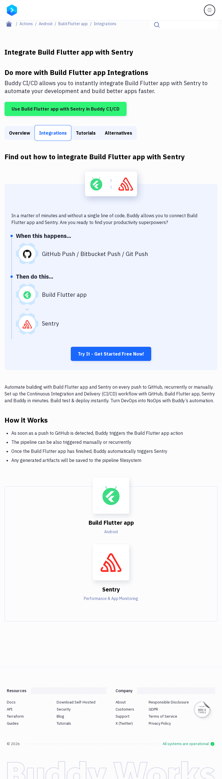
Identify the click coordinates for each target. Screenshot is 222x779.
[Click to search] (210, 24)
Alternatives (118, 133)
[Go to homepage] (12, 9)
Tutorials (86, 133)
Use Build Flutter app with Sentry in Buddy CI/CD (65, 109)
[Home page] (12, 23)
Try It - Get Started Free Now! (111, 354)
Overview (19, 133)
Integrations (53, 133)
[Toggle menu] (209, 10)
